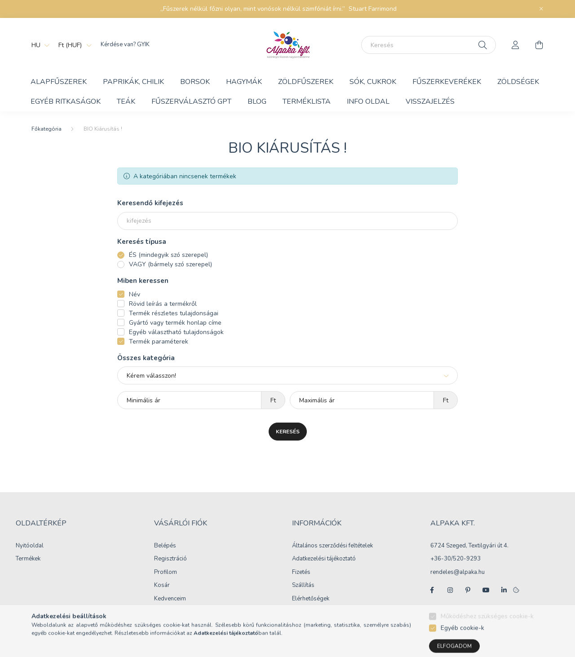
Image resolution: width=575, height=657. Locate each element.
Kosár (162, 585)
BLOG (257, 101)
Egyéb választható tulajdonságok (176, 332)
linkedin (504, 590)
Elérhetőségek (310, 599)
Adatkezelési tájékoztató (324, 559)
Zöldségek (518, 82)
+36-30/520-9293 (455, 559)
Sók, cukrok (372, 82)
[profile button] (516, 45)
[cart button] (539, 45)
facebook (432, 590)
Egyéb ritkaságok (66, 101)
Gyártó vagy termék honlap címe (175, 322)
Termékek (28, 559)
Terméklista (307, 101)
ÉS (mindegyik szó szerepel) (168, 255)
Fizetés (301, 572)
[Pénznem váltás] (73, 45)
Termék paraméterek (158, 341)
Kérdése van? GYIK (125, 44)
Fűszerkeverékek (446, 82)
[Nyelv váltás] (38, 45)
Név (134, 294)
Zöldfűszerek (305, 82)
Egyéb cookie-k (462, 644)
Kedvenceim (170, 599)
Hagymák (244, 82)
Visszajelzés (430, 101)
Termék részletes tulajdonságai (173, 313)
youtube (486, 590)
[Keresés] (428, 45)
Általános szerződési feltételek (332, 546)
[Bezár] (541, 9)
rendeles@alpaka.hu (457, 572)
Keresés (288, 431)
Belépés (165, 546)
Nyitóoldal (30, 546)
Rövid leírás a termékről (163, 304)
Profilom (165, 572)
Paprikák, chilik (133, 82)
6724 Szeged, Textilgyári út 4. (469, 546)
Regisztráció (170, 559)
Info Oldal (368, 101)
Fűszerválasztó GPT (191, 101)
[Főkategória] (46, 128)
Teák (126, 101)
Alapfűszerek (59, 82)
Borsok (195, 82)
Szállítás (303, 585)
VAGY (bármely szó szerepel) (170, 264)
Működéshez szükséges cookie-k (487, 632)
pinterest (468, 590)
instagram (450, 590)
